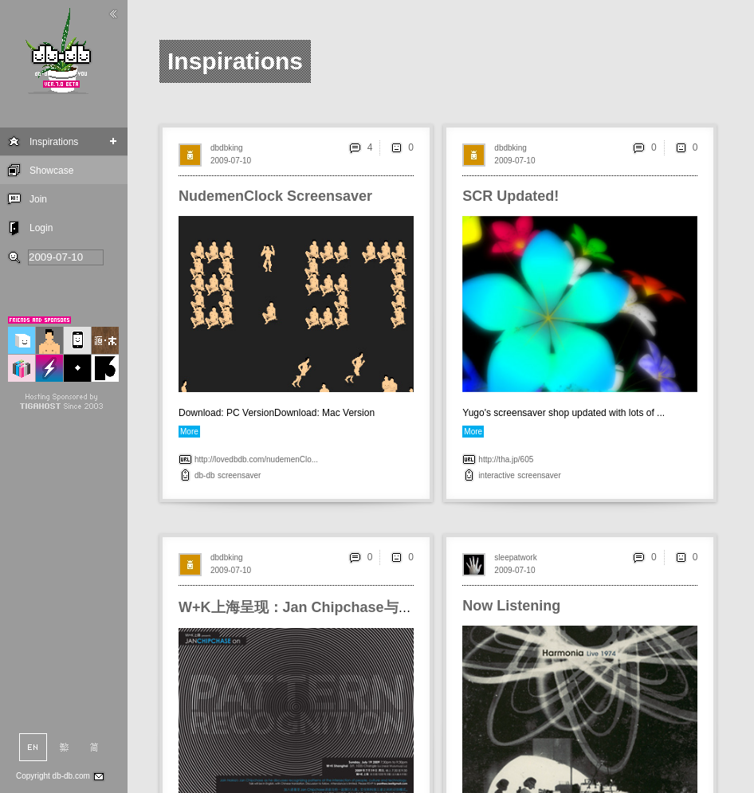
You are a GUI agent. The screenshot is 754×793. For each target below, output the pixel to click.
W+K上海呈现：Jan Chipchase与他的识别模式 (332, 607)
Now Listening (511, 606)
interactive (496, 475)
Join (38, 199)
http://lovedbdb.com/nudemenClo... (256, 459)
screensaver (239, 475)
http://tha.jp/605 (505, 459)
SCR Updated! (510, 196)
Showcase (51, 170)
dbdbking (226, 147)
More (189, 431)
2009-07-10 (230, 160)
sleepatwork (515, 557)
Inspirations (53, 141)
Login (41, 228)
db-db (204, 475)
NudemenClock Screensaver (275, 196)
